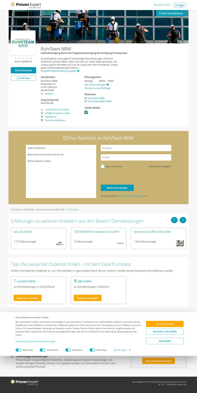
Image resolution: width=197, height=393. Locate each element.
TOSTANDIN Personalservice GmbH (96, 231)
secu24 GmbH (23, 231)
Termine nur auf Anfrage (97, 88)
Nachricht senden (117, 188)
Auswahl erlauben (165, 368)
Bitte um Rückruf (114, 166)
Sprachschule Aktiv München (152, 231)
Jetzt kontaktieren (171, 13)
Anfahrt (49, 93)
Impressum (21, 378)
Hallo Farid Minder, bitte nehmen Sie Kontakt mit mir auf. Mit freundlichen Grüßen (61, 171)
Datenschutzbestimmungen (41, 378)
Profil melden (72, 209)
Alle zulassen (165, 361)
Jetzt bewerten (23, 70)
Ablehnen (165, 378)
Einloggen (180, 5)
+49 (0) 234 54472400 (57, 109)
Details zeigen (120, 387)
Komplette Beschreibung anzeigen (59, 70)
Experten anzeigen (27, 298)
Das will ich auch (162, 4)
